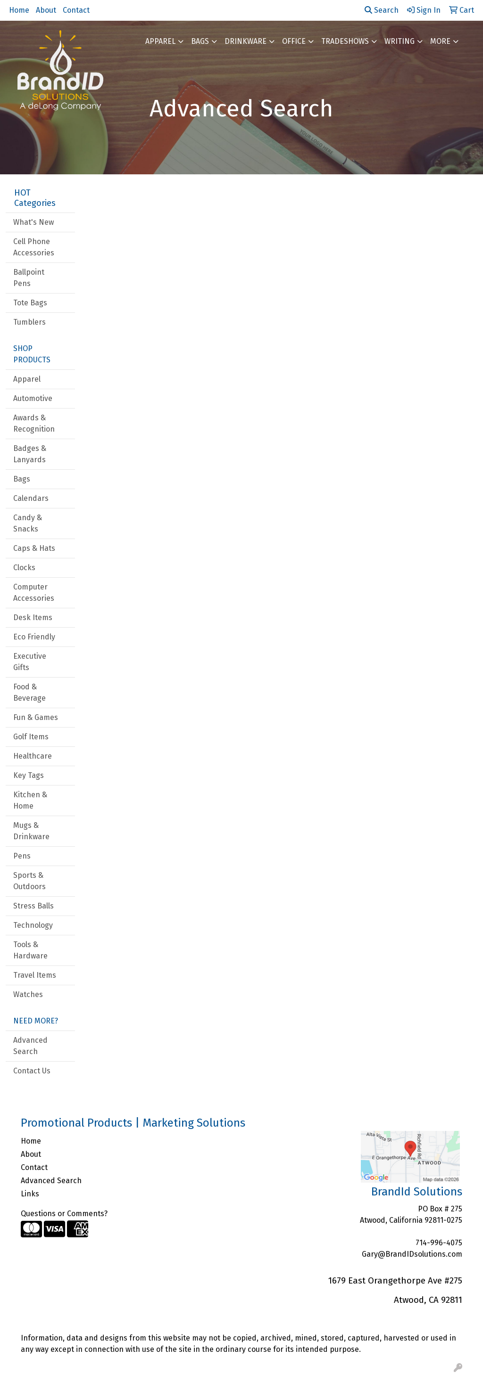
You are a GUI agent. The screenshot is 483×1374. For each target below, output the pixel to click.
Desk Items (32, 617)
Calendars (31, 498)
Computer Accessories (33, 592)
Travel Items (34, 975)
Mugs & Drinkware (31, 831)
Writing (399, 41)
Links (30, 1193)
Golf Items (31, 736)
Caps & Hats (34, 548)
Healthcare (32, 756)
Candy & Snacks (27, 523)
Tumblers (29, 322)
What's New (33, 222)
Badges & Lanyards (29, 454)
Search (382, 10)
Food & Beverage (29, 692)
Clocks (24, 567)
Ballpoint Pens (28, 278)
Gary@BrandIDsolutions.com (412, 1254)
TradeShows (345, 41)
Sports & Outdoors (29, 881)
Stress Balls (33, 905)
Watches (28, 994)
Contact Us (31, 1070)
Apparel (160, 41)
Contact (76, 10)
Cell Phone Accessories (33, 247)
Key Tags (28, 775)
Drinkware (245, 41)
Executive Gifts (29, 662)
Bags (200, 41)
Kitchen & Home (30, 800)
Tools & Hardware (30, 950)
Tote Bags (30, 302)
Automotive (32, 398)
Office (294, 41)
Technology (33, 925)
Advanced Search (30, 1046)
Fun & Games (35, 717)
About (46, 10)
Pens (22, 855)
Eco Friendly (34, 636)
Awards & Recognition (34, 423)
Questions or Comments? (64, 1213)
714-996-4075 (439, 1242)
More (440, 41)
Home (19, 10)
